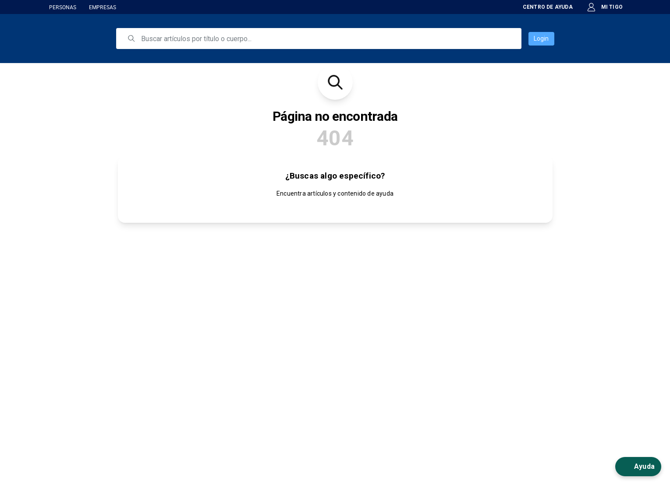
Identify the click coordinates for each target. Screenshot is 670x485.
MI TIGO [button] (605, 7)
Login (541, 38)
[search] (325, 38)
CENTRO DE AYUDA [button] (542, 7)
